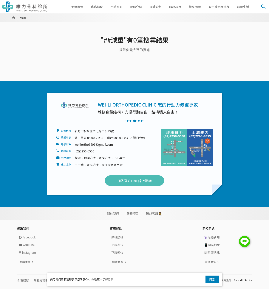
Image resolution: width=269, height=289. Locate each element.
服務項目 (175, 6)
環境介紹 (156, 6)
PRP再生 (119, 158)
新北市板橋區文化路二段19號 (94, 131)
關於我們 (113, 213)
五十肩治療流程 (218, 6)
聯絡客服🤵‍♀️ (154, 213)
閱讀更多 (25, 262)
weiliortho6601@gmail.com (94, 144)
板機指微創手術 (112, 165)
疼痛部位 (97, 6)
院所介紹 (136, 6)
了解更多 (107, 279)
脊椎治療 (105, 158)
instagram (27, 252)
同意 (212, 279)
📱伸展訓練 (212, 245)
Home (14, 18)
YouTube (27, 245)
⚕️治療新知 (212, 237)
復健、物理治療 (85, 158)
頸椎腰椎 (117, 237)
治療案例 (77, 6)
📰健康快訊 (212, 252)
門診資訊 (116, 6)
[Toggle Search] (263, 6)
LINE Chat (244, 241)
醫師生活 (243, 6)
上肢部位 (117, 245)
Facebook (27, 237)
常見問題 (195, 6)
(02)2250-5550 (84, 151)
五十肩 (79, 165)
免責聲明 (23, 280)
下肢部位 (117, 252)
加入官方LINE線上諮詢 (134, 180)
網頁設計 (226, 280)
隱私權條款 (41, 280)
